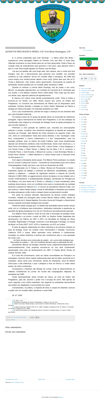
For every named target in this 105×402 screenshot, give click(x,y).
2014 (82, 175)
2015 (82, 173)
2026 (82, 117)
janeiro (82, 160)
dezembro (83, 133)
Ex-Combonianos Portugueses (88, 191)
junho (82, 148)
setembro (83, 141)
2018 (82, 166)
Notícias (83, 101)
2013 (82, 178)
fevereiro (83, 158)
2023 (82, 124)
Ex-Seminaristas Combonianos (88, 189)
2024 (82, 122)
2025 (82, 119)
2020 (82, 131)
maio (82, 150)
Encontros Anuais (85, 97)
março (82, 155)
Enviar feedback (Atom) (18, 382)
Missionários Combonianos (87, 187)
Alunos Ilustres (84, 88)
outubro (83, 138)
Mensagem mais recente (12, 379)
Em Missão (83, 92)
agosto (82, 143)
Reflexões (13, 319)
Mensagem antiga (70, 379)
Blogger (61, 397)
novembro (83, 136)
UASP (82, 107)
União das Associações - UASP (88, 185)
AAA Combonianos (88, 50)
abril (82, 153)
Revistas (83, 105)
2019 (82, 163)
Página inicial (41, 379)
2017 (82, 168)
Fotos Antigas (84, 99)
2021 (82, 129)
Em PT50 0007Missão (86, 95)
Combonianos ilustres (86, 90)
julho (82, 146)
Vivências (83, 109)
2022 (82, 126)
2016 (82, 170)
